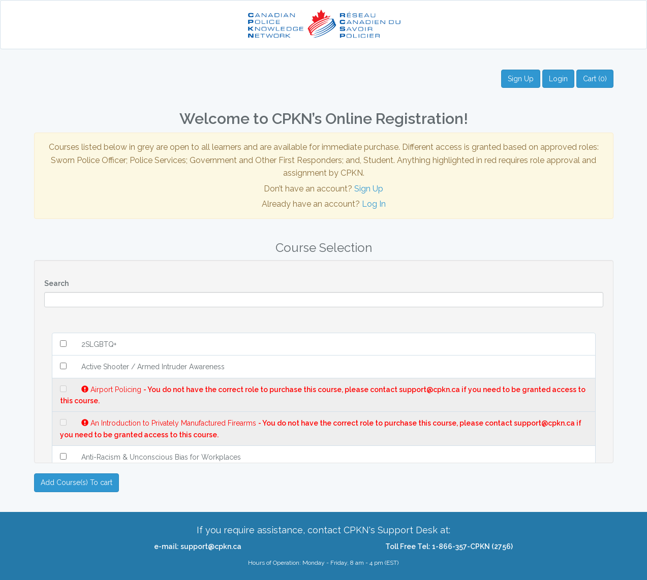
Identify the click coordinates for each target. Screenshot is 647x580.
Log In (374, 204)
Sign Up (521, 79)
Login (558, 79)
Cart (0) (595, 79)
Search (56, 283)
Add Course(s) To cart (76, 482)
